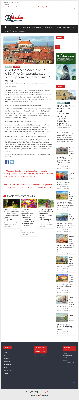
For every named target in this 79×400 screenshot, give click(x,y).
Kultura (58, 27)
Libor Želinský (19, 84)
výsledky (14, 86)
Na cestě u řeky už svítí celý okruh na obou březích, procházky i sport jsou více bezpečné (11, 214)
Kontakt (22, 31)
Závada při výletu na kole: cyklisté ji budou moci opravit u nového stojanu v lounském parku (46, 214)
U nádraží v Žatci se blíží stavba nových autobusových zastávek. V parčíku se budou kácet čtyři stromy (34, 7)
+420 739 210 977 (68, 362)
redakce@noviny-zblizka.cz (68, 356)
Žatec (17, 27)
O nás (15, 31)
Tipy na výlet (7, 370)
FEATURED (8, 66)
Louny (11, 27)
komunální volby (33, 84)
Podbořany (26, 27)
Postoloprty (37, 27)
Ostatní (8, 31)
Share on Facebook (7, 162)
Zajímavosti (48, 27)
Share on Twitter (12, 162)
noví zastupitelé (43, 84)
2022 (27, 84)
